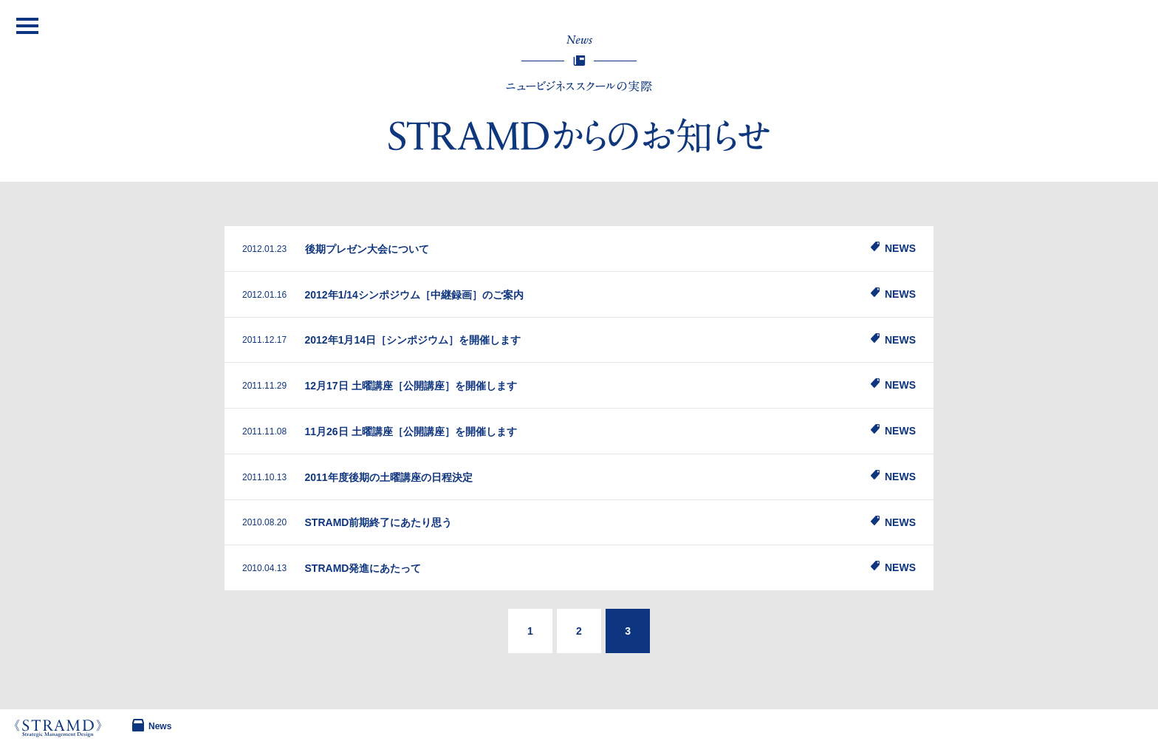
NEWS (900, 248)
